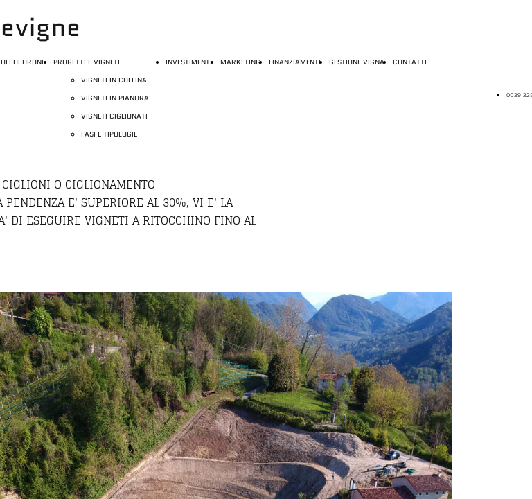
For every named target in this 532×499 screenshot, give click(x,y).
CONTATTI (410, 62)
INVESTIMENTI (189, 62)
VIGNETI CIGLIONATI (114, 116)
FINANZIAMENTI (295, 62)
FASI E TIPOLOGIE (109, 134)
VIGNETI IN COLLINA (114, 80)
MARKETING (240, 62)
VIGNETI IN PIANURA (115, 98)
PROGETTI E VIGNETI (86, 62)
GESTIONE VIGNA (356, 62)
